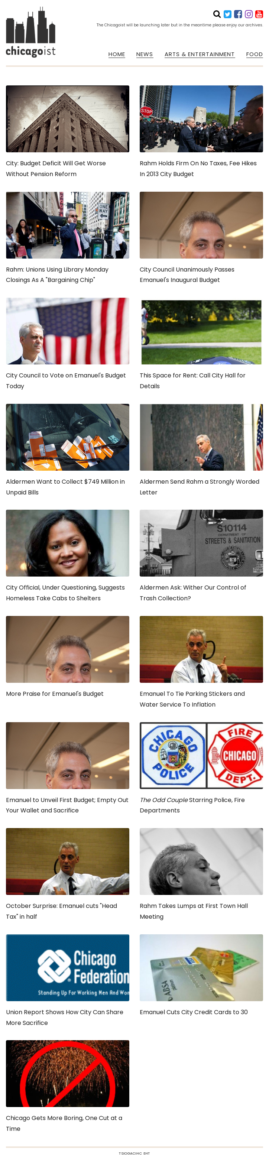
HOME (116, 54)
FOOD (254, 54)
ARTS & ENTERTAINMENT (200, 54)
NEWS (144, 54)
